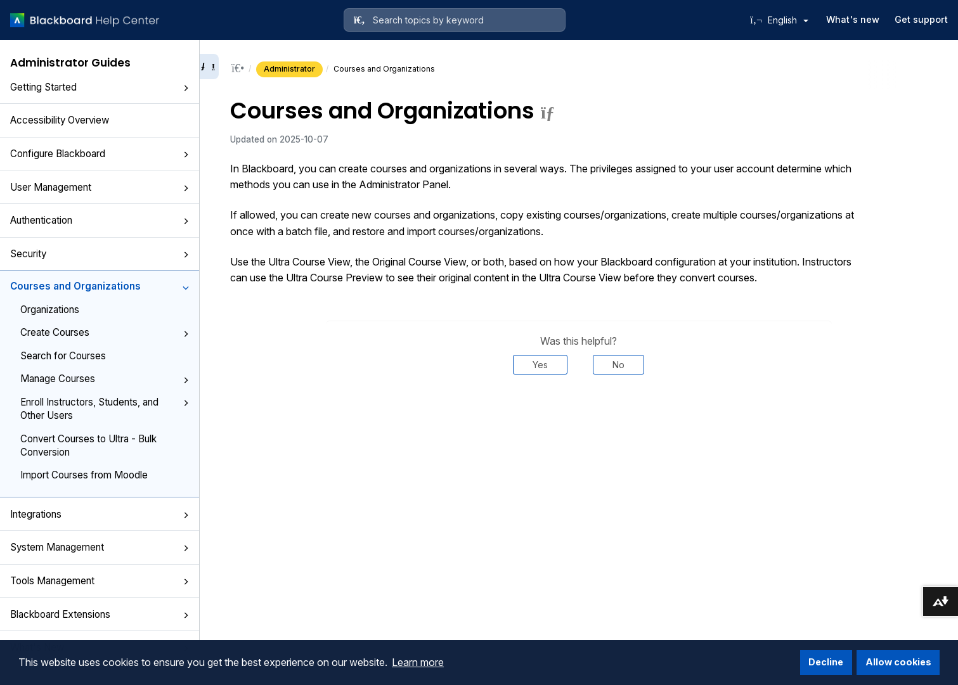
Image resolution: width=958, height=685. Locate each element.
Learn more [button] (418, 662)
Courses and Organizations (99, 286)
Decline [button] (825, 661)
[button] (186, 88)
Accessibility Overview (59, 120)
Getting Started (99, 87)
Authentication (99, 220)
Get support (921, 19)
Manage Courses (104, 379)
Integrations (99, 514)
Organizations (49, 310)
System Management (99, 547)
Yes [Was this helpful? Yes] (540, 364)
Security (99, 254)
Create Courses (104, 332)
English (788, 20)
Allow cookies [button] (898, 661)
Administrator (289, 69)
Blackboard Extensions (99, 614)
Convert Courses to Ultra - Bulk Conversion (88, 445)
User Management (99, 187)
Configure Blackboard (99, 154)
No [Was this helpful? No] (618, 364)
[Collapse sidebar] (209, 66)
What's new (852, 19)
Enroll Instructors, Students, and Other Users (104, 408)
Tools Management (99, 581)
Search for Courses (63, 356)
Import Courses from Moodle (84, 475)
